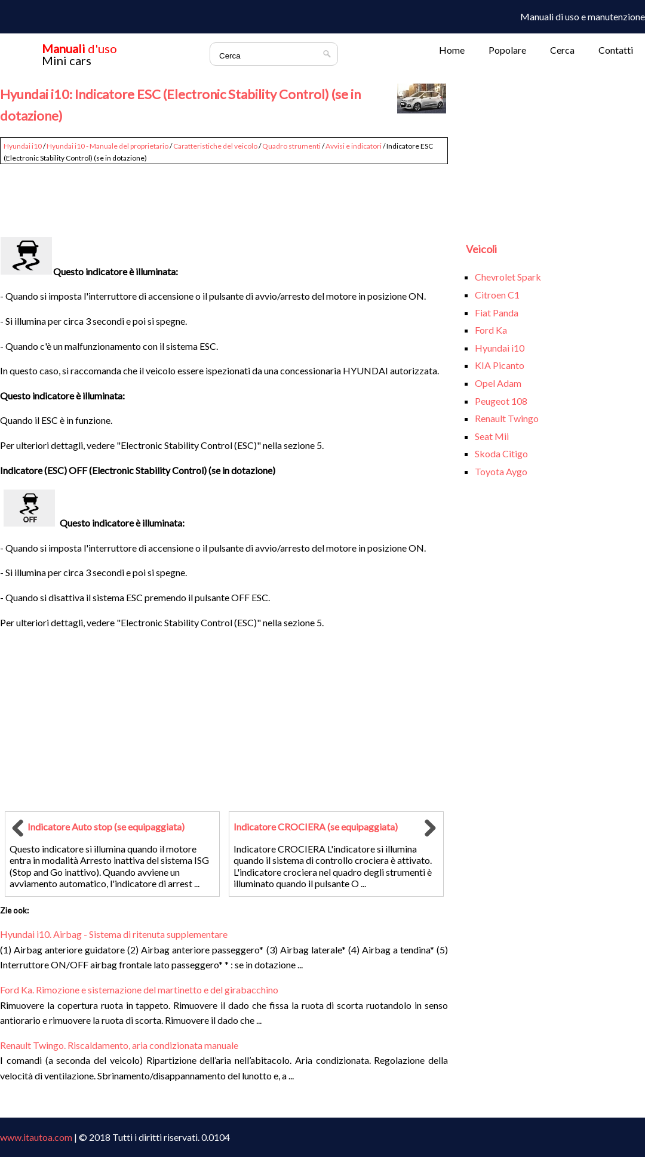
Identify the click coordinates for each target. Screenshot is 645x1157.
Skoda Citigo (501, 453)
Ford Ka (491, 330)
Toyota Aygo (501, 471)
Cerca (562, 50)
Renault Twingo (507, 418)
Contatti (615, 50)
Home (452, 50)
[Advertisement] (224, 195)
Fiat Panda (496, 312)
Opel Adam (498, 383)
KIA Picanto (499, 365)
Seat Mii (492, 436)
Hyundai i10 (23, 145)
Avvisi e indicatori (353, 145)
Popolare (507, 50)
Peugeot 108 (501, 401)
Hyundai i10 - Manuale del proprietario (107, 145)
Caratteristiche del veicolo (215, 145)
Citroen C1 (497, 294)
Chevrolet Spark (508, 276)
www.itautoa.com (36, 1137)
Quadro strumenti (291, 145)
